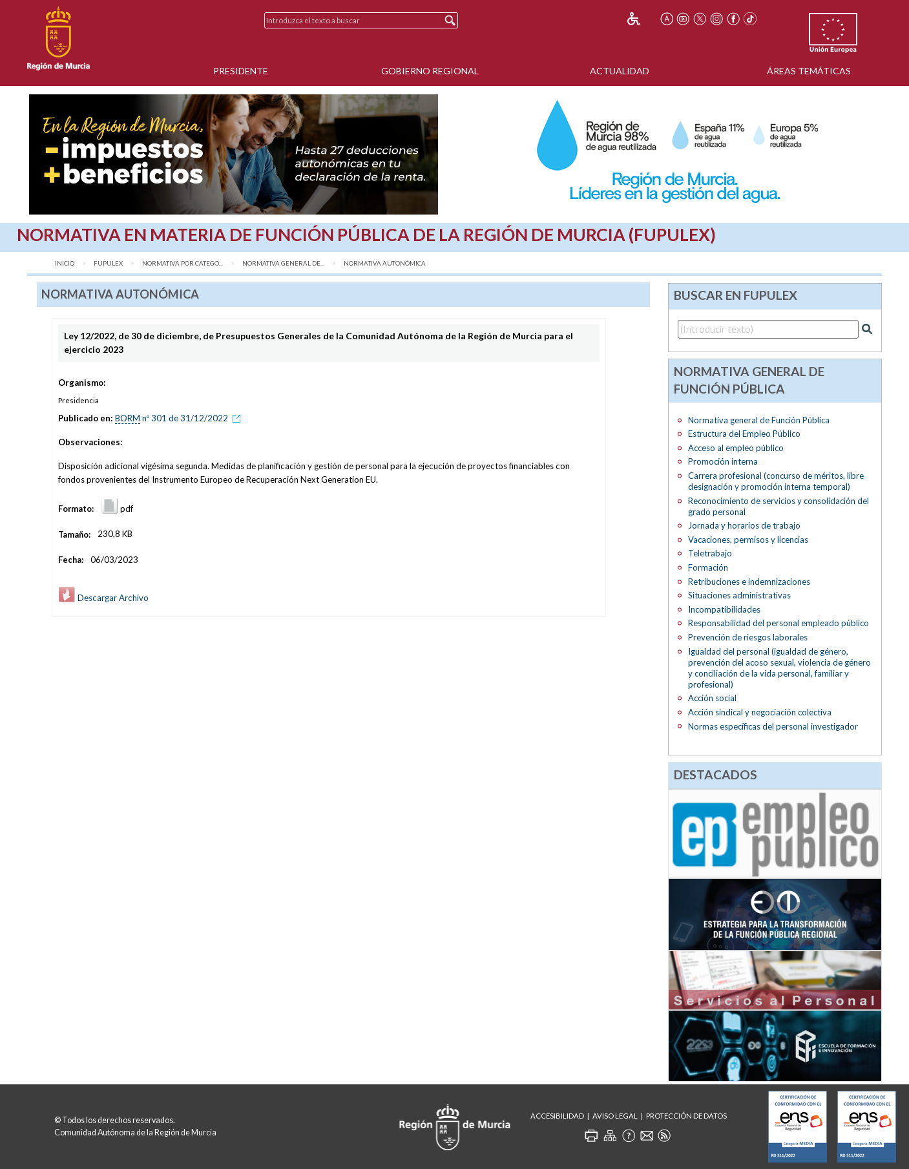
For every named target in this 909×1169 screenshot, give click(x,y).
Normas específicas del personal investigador (773, 726)
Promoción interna (723, 461)
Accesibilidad (557, 1115)
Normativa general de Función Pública (759, 420)
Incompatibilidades (724, 609)
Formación (708, 567)
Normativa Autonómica (385, 263)
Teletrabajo (710, 553)
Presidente (240, 70)
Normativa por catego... (182, 263)
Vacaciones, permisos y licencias (748, 539)
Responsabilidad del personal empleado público (778, 623)
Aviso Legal (615, 1115)
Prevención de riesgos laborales (748, 637)
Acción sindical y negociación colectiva (759, 712)
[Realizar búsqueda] (867, 329)
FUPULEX (108, 263)
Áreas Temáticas (809, 70)
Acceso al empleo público (736, 448)
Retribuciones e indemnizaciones (749, 581)
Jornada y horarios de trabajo (744, 525)
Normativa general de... (283, 263)
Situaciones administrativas (739, 595)
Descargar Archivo (103, 598)
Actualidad (619, 70)
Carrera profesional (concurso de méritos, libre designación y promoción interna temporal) (776, 481)
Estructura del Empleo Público (744, 433)
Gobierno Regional (430, 70)
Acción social (712, 698)
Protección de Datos (686, 1115)
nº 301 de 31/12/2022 (180, 418)
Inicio (64, 263)
